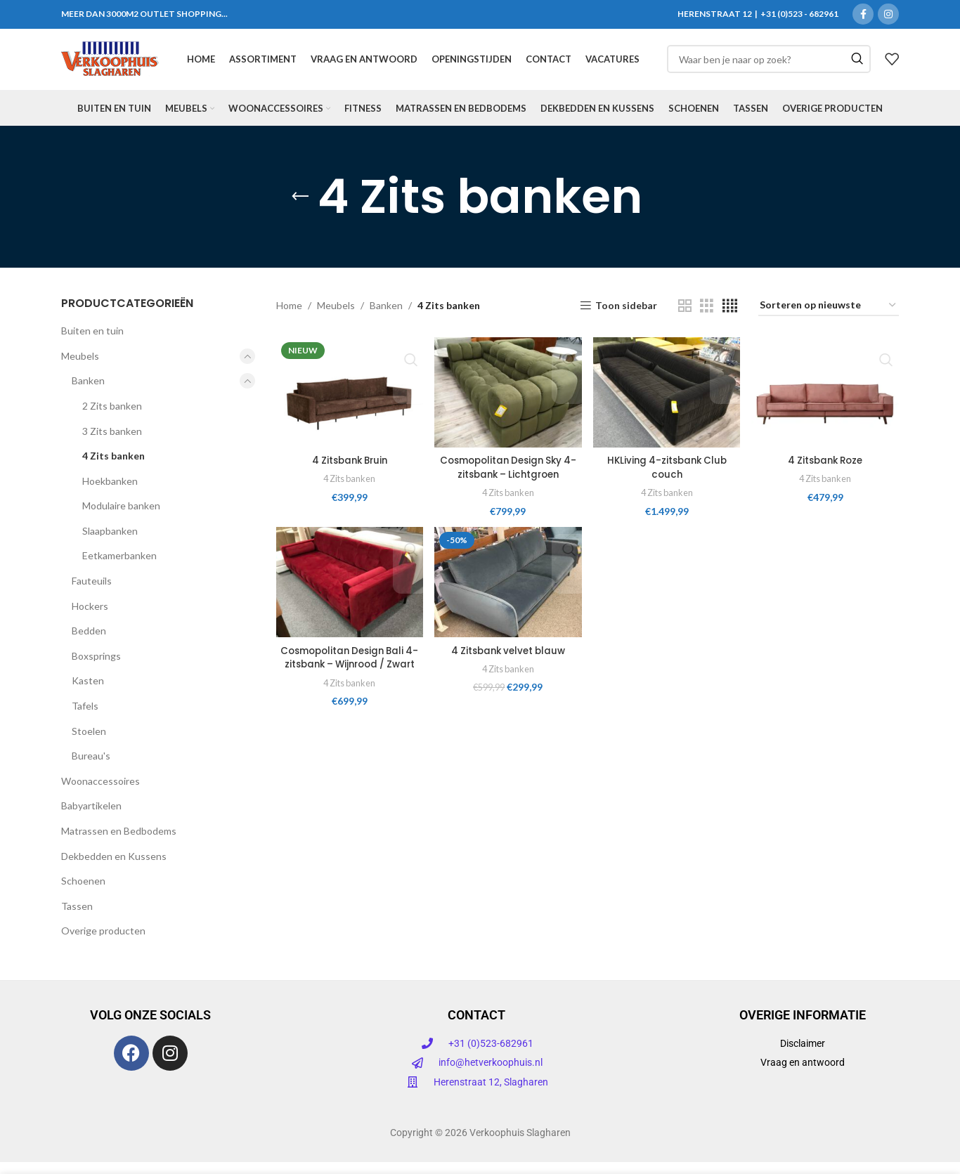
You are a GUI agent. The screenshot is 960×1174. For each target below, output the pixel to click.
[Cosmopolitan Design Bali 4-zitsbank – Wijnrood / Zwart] (349, 594)
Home (289, 318)
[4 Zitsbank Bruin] (349, 403)
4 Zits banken (113, 468)
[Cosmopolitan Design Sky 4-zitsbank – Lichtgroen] (507, 403)
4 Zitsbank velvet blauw (508, 662)
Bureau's (91, 768)
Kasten (88, 693)
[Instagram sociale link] (888, 14)
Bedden (89, 643)
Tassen (77, 919)
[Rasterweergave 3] (706, 318)
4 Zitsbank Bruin (348, 471)
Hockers (90, 619)
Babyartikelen (91, 818)
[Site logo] (110, 65)
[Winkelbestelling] (828, 318)
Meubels (80, 368)
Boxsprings (96, 668)
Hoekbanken (110, 494)
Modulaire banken (121, 518)
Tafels (85, 718)
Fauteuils (92, 593)
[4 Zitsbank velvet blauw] (507, 594)
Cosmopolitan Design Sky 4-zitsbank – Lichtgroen (507, 478)
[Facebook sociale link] (863, 14)
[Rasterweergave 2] (685, 318)
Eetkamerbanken (119, 568)
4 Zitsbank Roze (826, 471)
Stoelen (89, 743)
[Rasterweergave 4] (729, 318)
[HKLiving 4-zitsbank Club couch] (667, 403)
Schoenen (83, 893)
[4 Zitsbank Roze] (826, 403)
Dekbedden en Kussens (114, 868)
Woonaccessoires (100, 794)
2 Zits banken (112, 418)
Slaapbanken (110, 543)
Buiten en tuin (92, 343)
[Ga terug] (300, 209)
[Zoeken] (769, 66)
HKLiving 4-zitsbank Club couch (667, 478)
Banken (88, 393)
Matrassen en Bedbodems (118, 843)
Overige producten (103, 943)
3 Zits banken (112, 443)
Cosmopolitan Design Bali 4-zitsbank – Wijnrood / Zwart (349, 675)
